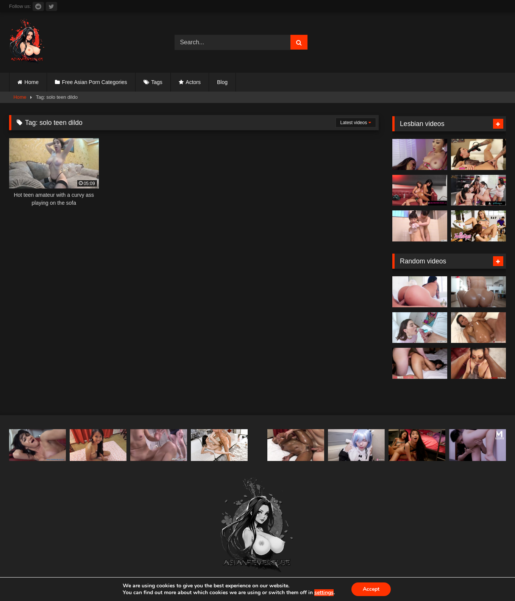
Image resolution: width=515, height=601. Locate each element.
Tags (156, 82)
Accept (371, 589)
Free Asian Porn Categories (94, 82)
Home (32, 82)
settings (324, 592)
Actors (193, 82)
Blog (222, 82)
